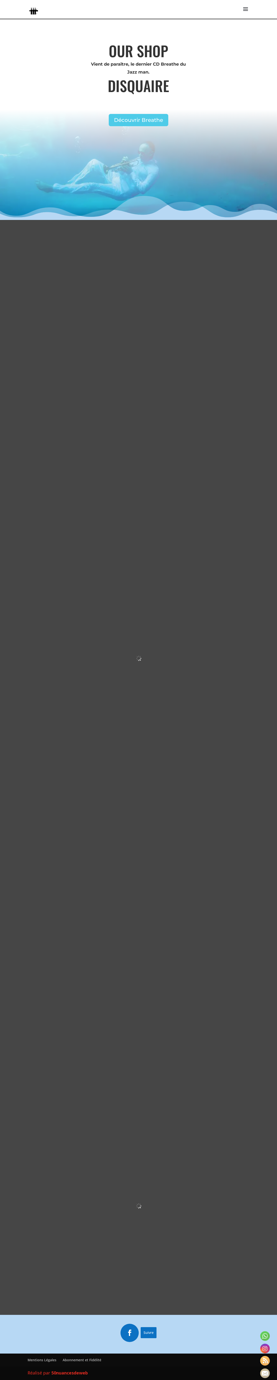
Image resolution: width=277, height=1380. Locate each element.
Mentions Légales (42, 1360)
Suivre (149, 1333)
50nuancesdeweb (69, 1373)
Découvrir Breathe (138, 120)
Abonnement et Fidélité (82, 1360)
